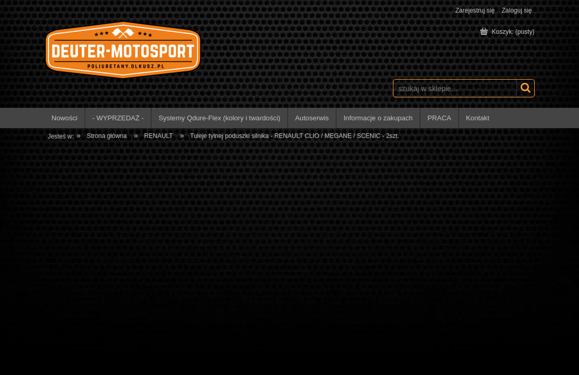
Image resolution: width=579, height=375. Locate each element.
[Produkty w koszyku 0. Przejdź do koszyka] (508, 31)
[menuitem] (65, 118)
